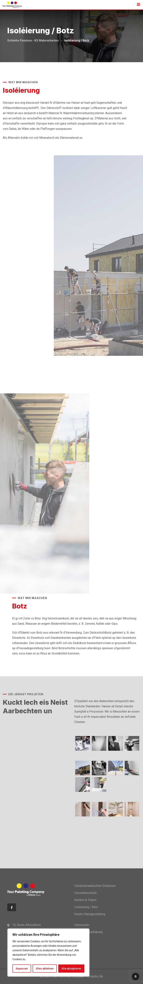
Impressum (81, 925)
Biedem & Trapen (85, 900)
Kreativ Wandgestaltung (89, 914)
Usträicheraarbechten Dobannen (95, 886)
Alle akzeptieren (71, 968)
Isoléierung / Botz (86, 907)
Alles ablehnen (45, 968)
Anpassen (22, 968)
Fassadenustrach (85, 893)
